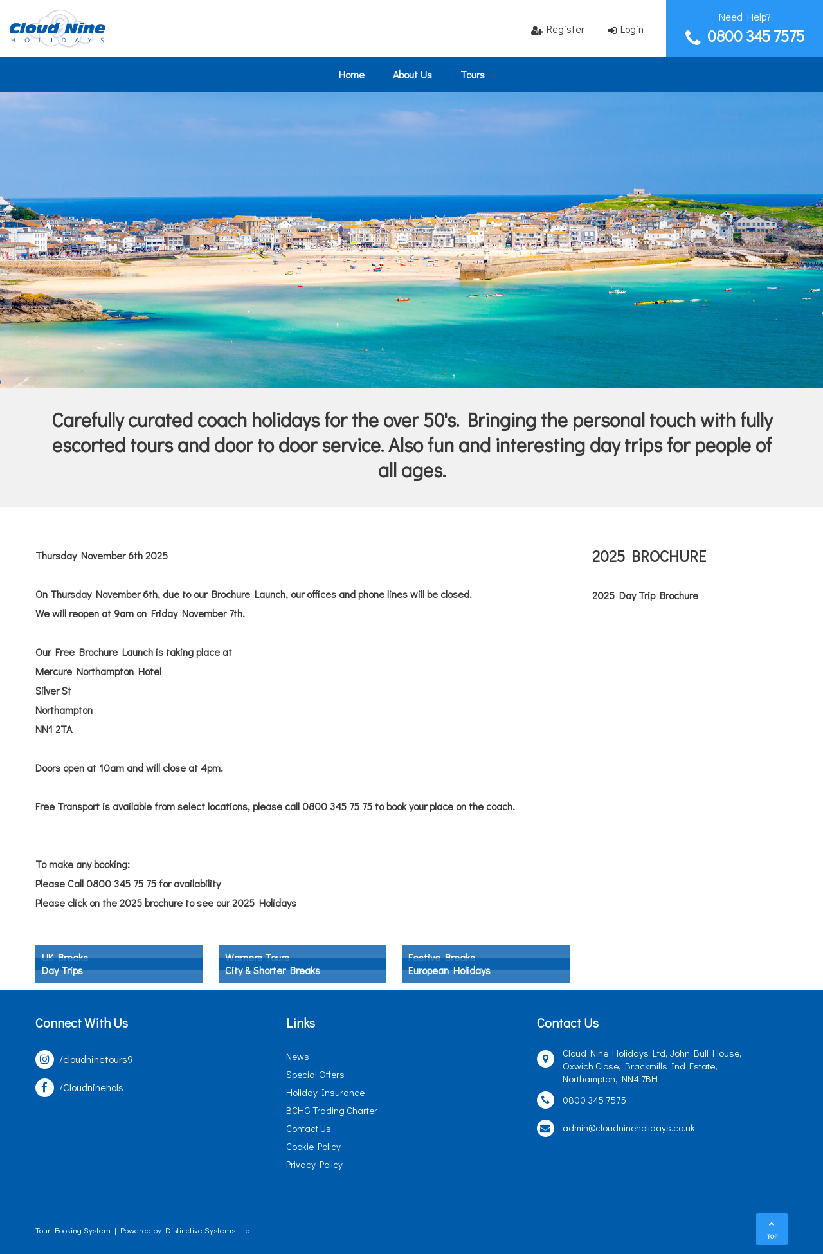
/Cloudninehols (91, 1087)
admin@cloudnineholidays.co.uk (629, 1127)
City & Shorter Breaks (272, 970)
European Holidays (449, 970)
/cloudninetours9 (96, 1059)
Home (352, 74)
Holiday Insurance (325, 1092)
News (297, 1056)
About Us (412, 74)
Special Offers (315, 1074)
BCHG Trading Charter (331, 1110)
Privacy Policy (314, 1164)
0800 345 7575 (755, 36)
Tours (472, 74)
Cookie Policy (313, 1146)
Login (632, 28)
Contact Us (308, 1128)
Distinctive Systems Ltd (207, 1229)
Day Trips (62, 970)
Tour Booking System (73, 1229)
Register (565, 28)
